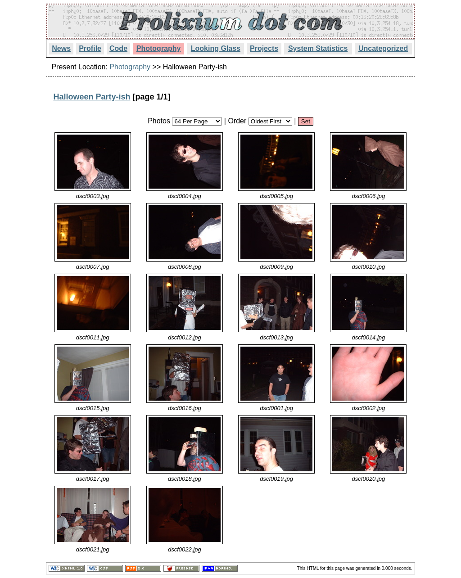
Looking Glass (215, 48)
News (61, 48)
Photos (159, 121)
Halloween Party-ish (91, 96)
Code (118, 48)
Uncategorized (383, 48)
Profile (90, 48)
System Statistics (318, 48)
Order (237, 121)
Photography (158, 48)
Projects (264, 48)
